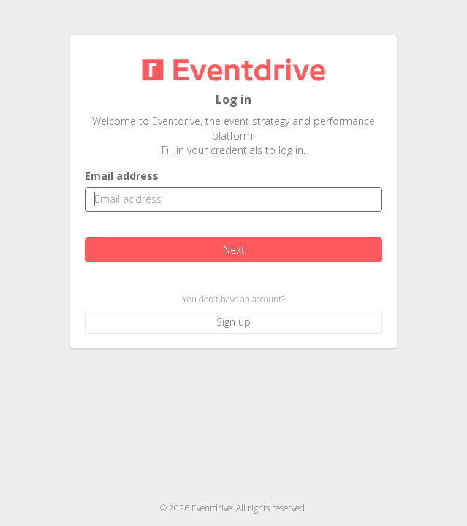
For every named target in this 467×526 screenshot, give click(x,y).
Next (233, 249)
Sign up (233, 322)
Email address (122, 176)
